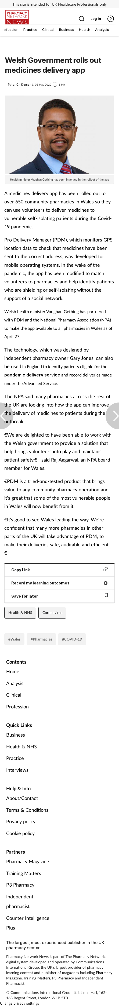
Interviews (17, 770)
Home (12, 671)
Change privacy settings (19, 1003)
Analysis (14, 683)
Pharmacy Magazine (27, 861)
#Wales (14, 639)
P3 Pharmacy (20, 885)
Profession (17, 706)
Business (15, 735)
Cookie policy (20, 833)
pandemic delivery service (32, 375)
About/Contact (22, 798)
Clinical (13, 695)
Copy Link (59, 569)
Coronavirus (52, 612)
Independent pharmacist (19, 901)
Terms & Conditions (27, 810)
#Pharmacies (41, 639)
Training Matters (23, 873)
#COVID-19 (72, 639)
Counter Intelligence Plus (27, 923)
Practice (15, 758)
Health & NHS (20, 612)
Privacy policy (20, 821)
